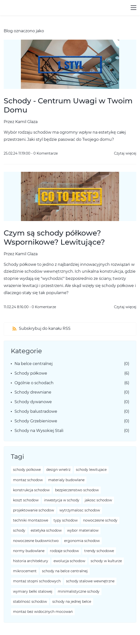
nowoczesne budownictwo (36, 541)
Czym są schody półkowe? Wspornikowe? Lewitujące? (54, 237)
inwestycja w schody (61, 500)
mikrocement (25, 571)
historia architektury (30, 561)
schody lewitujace (91, 469)
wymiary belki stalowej (32, 591)
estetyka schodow (46, 530)
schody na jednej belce (71, 601)
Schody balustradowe (35, 411)
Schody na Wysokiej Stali (38, 430)
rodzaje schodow (64, 551)
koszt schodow (26, 500)
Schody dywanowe (33, 401)
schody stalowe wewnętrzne (90, 581)
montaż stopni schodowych (37, 581)
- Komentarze (44, 153)
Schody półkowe (30, 373)
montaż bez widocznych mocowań (43, 611)
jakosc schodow (98, 500)
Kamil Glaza (26, 121)
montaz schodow (28, 480)
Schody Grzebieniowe (35, 421)
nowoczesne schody (100, 520)
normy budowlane (28, 551)
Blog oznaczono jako (24, 31)
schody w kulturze (106, 561)
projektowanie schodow (33, 510)
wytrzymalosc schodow (79, 510)
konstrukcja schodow (31, 490)
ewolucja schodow (69, 561)
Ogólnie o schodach (34, 383)
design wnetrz (58, 469)
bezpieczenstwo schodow (77, 490)
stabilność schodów (30, 601)
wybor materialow (82, 530)
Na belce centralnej (33, 363)
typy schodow (66, 520)
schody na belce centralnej (65, 571)
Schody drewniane (32, 392)
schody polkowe (27, 469)
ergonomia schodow (82, 541)
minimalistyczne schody (78, 591)
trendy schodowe (99, 551)
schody (19, 530)
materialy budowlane (66, 480)
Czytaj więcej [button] (125, 153)
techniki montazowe (30, 520)
